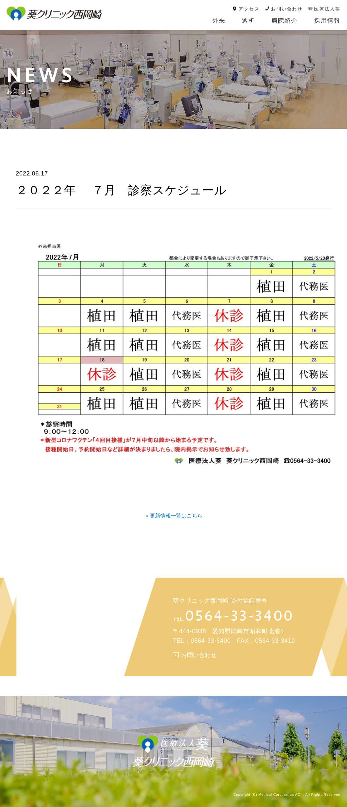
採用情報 (327, 21)
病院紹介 (284, 21)
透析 (248, 21)
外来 (218, 21)
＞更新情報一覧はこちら (173, 516)
